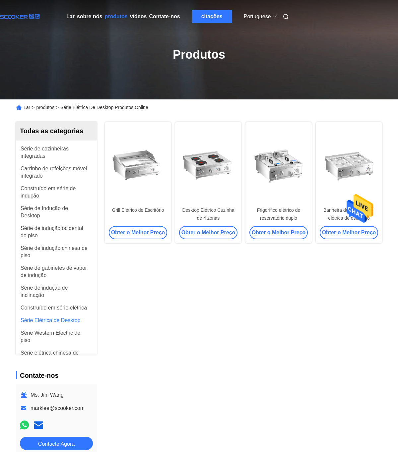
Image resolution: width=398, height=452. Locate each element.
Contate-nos (164, 16)
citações (212, 16)
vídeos (138, 16)
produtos (115, 16)
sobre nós (89, 16)
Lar (70, 16)
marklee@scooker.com (58, 408)
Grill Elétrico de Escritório (138, 210)
